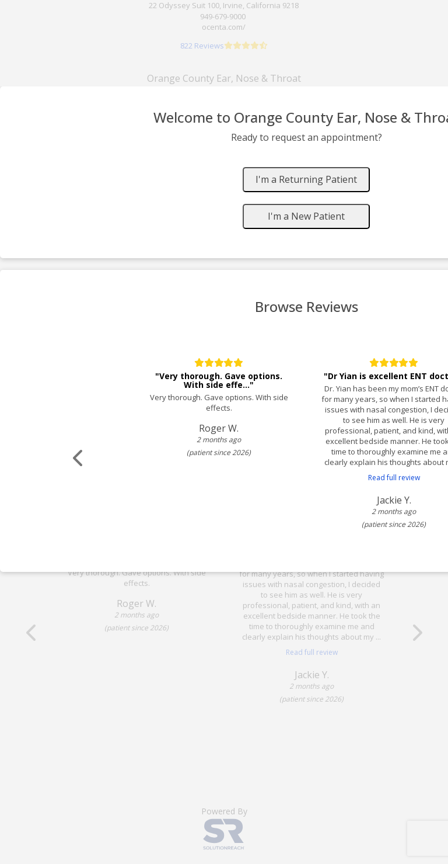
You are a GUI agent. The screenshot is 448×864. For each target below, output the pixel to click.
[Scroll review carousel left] (79, 458)
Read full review (394, 478)
